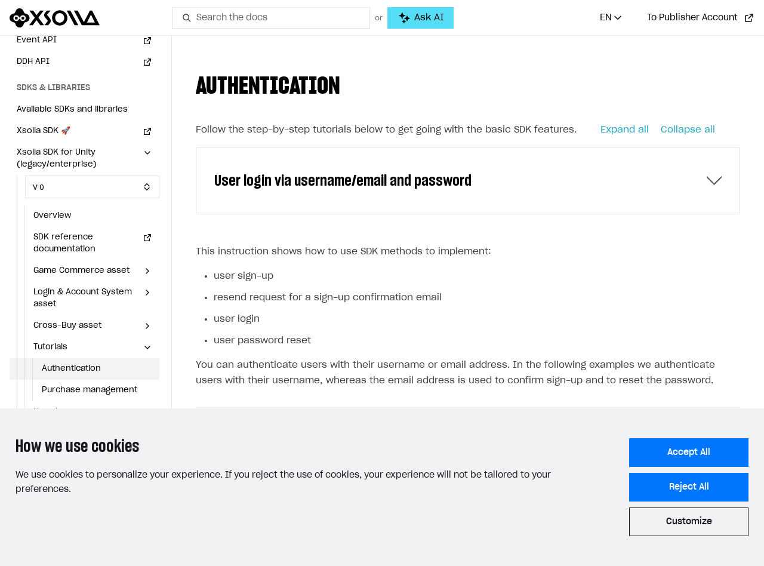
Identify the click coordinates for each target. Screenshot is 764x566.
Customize (689, 522)
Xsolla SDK (43, 131)
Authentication (71, 369)
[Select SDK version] (92, 187)
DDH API (33, 62)
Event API (37, 40)
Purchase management (89, 390)
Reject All (689, 487)
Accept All (688, 452)
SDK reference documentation (64, 243)
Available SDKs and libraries (72, 109)
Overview (52, 216)
